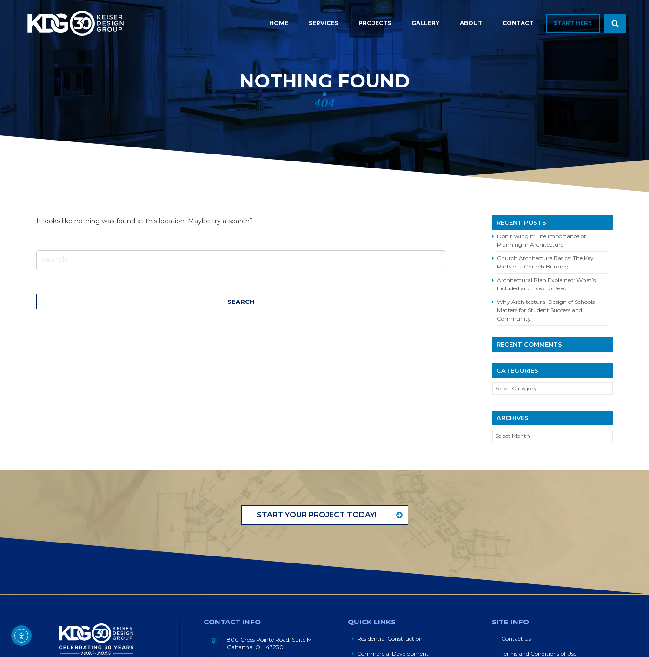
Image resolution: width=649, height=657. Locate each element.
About (471, 23)
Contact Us (516, 638)
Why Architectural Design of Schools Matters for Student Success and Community (546, 310)
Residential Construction (390, 638)
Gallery (425, 23)
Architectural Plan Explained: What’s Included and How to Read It (546, 284)
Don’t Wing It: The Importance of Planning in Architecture (541, 240)
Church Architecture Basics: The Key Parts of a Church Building (545, 262)
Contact (518, 23)
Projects (374, 23)
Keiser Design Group (75, 23)
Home (278, 23)
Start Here (573, 23)
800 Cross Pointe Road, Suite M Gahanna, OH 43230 (269, 643)
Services (323, 23)
